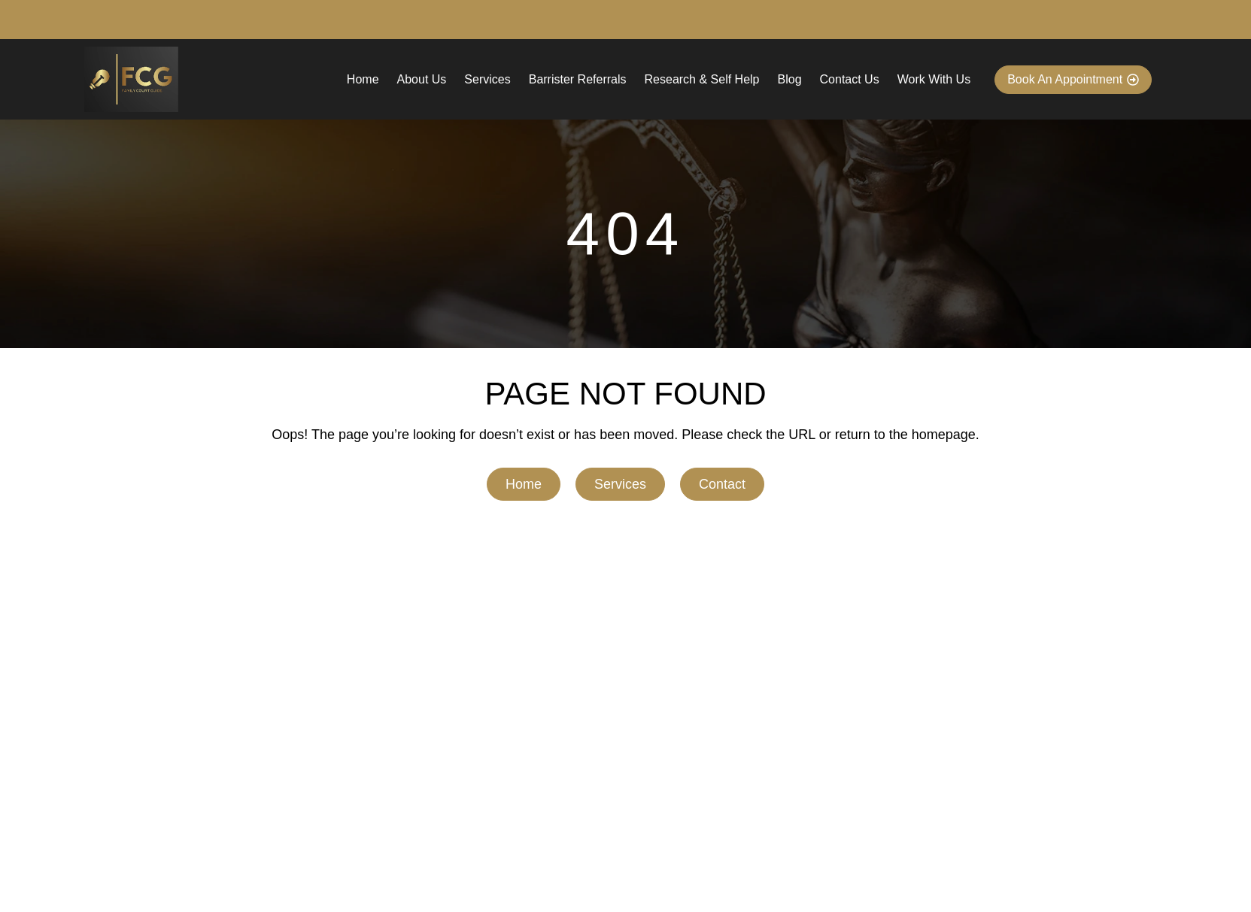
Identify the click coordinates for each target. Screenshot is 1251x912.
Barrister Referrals (578, 79)
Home (363, 79)
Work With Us (933, 79)
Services (487, 79)
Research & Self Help (702, 79)
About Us (422, 79)
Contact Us (849, 79)
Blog (790, 79)
